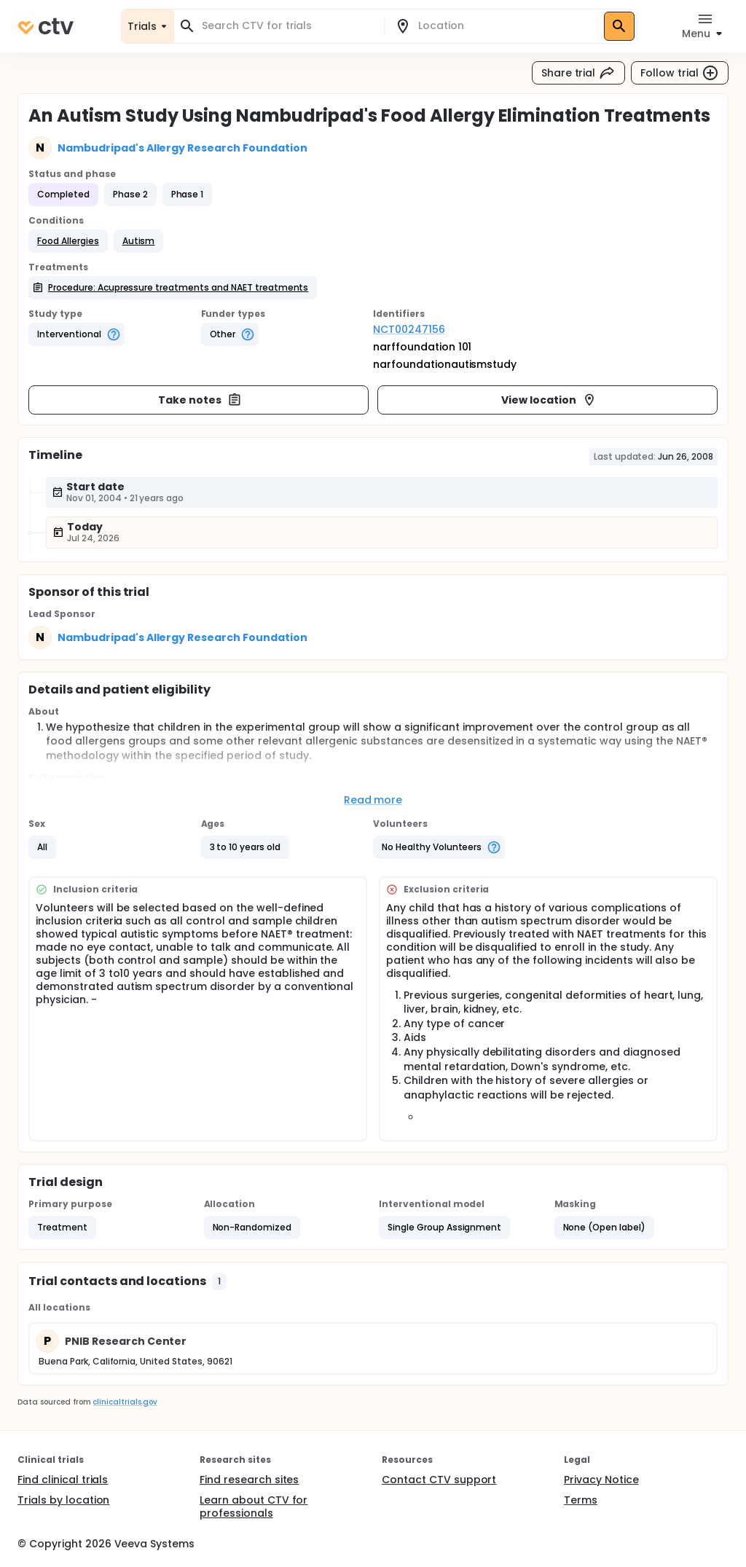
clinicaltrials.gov (125, 1402)
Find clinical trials (62, 1479)
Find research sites (249, 1479)
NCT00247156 (409, 329)
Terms (580, 1500)
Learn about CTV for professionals (253, 1506)
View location (549, 400)
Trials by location (63, 1500)
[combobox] (288, 25)
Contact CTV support (439, 1479)
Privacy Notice (601, 1479)
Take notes (200, 400)
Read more (373, 799)
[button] (68, 241)
